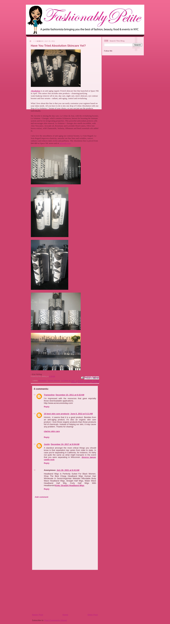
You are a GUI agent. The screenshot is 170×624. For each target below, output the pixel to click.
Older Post (93, 615)
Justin (47, 444)
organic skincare (84, 382)
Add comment (41, 497)
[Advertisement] (51, 591)
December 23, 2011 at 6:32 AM (70, 395)
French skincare (54, 380)
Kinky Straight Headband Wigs (69, 485)
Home (65, 615)
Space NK (95, 382)
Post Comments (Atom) (55, 620)
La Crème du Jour (68, 380)
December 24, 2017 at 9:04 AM (65, 444)
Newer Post (37, 615)
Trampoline (49, 395)
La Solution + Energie (84, 380)
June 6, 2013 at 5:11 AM (81, 414)
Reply (46, 406)
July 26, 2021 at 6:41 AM (68, 470)
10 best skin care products (56, 414)
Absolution (42, 380)
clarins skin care (52, 431)
